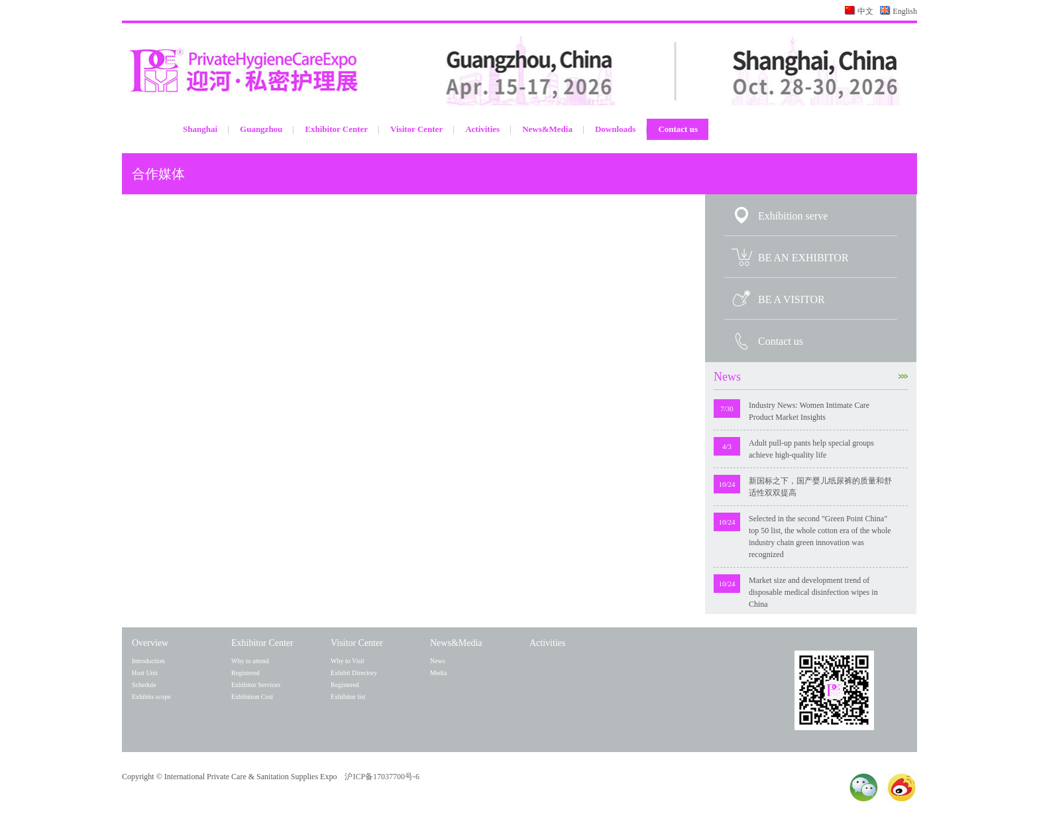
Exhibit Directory (354, 672)
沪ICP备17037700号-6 (382, 776)
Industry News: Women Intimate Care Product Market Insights (809, 411)
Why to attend (250, 661)
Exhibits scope (151, 696)
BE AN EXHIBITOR (803, 257)
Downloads (615, 129)
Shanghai (200, 129)
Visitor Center (416, 129)
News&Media (547, 129)
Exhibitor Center (336, 129)
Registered (245, 672)
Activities (482, 129)
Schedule (144, 684)
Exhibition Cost (252, 696)
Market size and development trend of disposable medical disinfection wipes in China (813, 592)
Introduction (148, 661)
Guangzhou (261, 129)
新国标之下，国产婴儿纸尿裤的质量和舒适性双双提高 (820, 486)
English (905, 11)
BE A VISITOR (791, 299)
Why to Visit (347, 661)
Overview (150, 643)
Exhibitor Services (255, 684)
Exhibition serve (793, 216)
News (811, 377)
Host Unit (145, 672)
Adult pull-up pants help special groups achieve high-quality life (811, 449)
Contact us (678, 129)
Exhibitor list (348, 696)
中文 (865, 11)
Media (438, 672)
